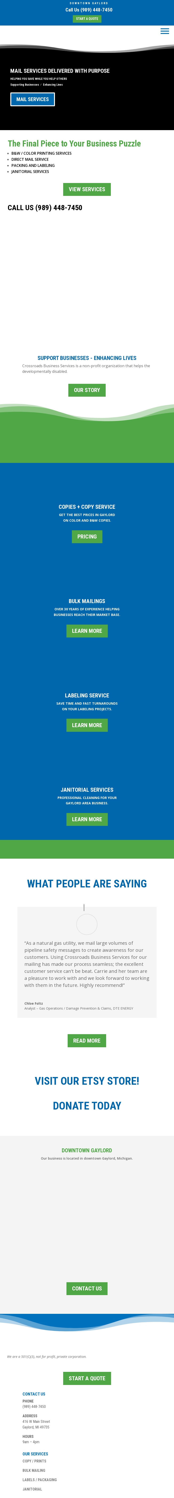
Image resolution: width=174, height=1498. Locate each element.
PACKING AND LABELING (33, 165)
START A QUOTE (87, 19)
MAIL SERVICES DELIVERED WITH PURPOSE (60, 71)
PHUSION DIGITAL (99, 1492)
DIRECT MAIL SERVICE (30, 159)
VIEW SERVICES (87, 189)
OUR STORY (87, 347)
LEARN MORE (87, 588)
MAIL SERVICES (32, 99)
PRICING (87, 494)
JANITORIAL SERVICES (30, 171)
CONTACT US (87, 1245)
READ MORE (87, 997)
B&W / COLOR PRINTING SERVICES (42, 153)
